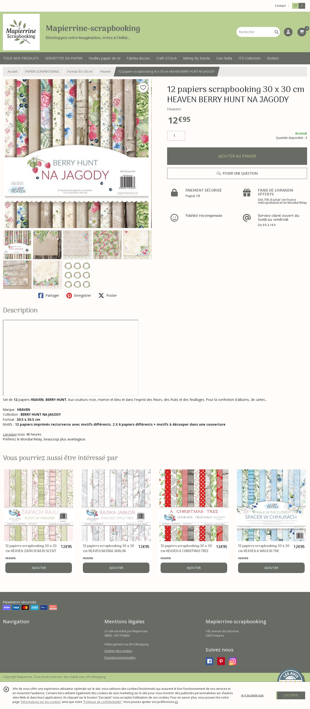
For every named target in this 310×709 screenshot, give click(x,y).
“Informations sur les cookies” (40, 702)
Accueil (12, 71)
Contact (280, 6)
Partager (48, 295)
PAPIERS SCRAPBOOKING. (42, 71)
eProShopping (96, 677)
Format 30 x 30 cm (80, 71)
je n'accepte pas (252, 695)
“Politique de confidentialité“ (102, 702)
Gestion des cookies (118, 651)
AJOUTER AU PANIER (237, 156)
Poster (107, 295)
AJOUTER (39, 568)
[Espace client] (288, 32)
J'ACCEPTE (291, 695)
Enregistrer (78, 295)
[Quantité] (176, 136)
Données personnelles (119, 658)
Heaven (105, 71)
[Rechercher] (276, 32)
